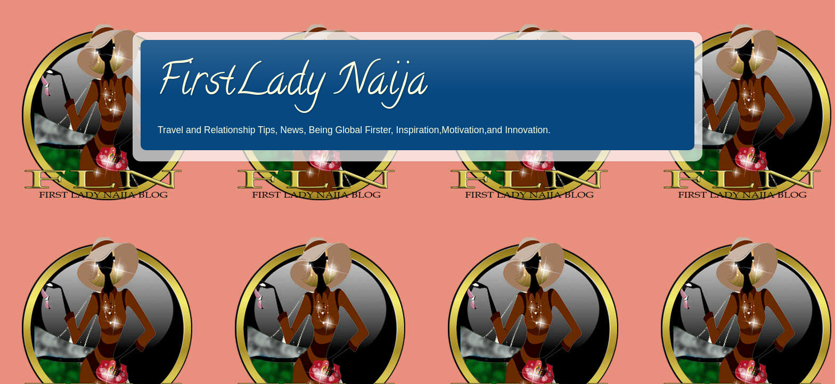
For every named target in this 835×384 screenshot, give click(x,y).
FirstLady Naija (292, 85)
